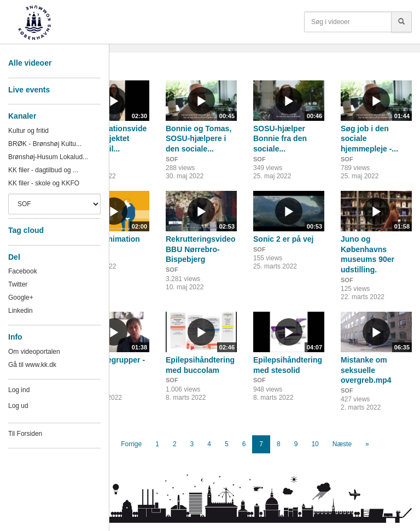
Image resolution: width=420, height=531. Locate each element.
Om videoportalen (34, 351)
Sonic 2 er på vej (283, 239)
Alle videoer (29, 63)
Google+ (20, 297)
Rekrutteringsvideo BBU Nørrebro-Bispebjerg (201, 249)
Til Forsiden (25, 433)
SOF (172, 159)
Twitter (17, 284)
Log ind (19, 390)
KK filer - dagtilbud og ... (43, 170)
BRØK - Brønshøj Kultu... (44, 144)
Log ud (18, 406)
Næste (342, 444)
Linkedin (20, 310)
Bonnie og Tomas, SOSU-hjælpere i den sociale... (198, 138)
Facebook (22, 271)
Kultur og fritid (28, 131)
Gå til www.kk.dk (32, 365)
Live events (29, 89)
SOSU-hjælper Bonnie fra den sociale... (280, 138)
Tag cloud (26, 230)
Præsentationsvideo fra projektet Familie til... (112, 138)
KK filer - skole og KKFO (43, 183)
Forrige (131, 444)
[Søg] (401, 21)
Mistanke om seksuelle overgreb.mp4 (366, 369)
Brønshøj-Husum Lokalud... (48, 157)
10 (314, 444)
